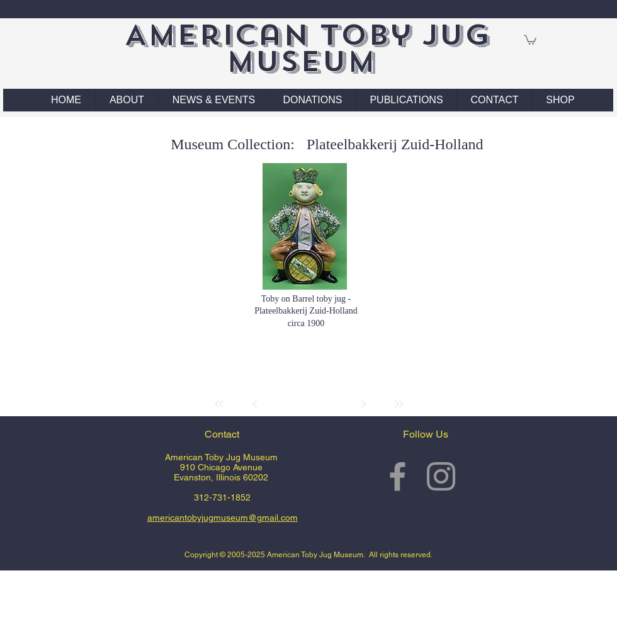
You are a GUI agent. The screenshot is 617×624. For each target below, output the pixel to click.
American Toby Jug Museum (307, 48)
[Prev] (255, 403)
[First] (219, 403)
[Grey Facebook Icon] (397, 476)
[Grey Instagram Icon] (441, 476)
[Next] (363, 403)
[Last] (398, 403)
